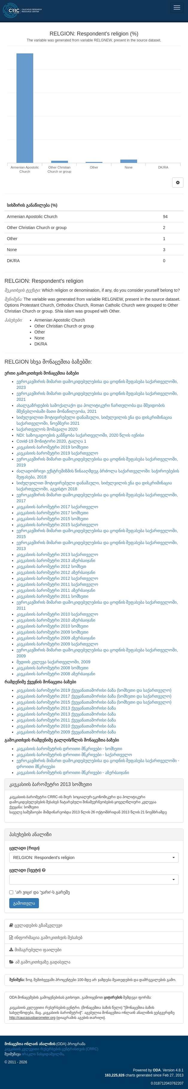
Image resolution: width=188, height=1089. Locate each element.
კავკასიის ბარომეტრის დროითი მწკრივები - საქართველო (74, 754)
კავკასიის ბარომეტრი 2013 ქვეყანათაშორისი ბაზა (66, 708)
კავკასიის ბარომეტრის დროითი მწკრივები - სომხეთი (69, 748)
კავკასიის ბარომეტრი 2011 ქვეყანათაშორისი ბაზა (66, 720)
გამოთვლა (24, 903)
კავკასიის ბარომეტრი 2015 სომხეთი (52, 518)
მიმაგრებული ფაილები (35, 949)
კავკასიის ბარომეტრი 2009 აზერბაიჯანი (55, 638)
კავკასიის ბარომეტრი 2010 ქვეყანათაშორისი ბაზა (66, 726)
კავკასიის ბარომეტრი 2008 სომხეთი (52, 667)
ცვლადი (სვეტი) (25, 870)
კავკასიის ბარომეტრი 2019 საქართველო (57, 453)
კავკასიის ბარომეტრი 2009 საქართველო (57, 644)
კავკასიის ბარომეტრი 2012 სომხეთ (51, 566)
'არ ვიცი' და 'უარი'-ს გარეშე (39, 892)
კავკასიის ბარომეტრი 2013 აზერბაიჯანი (55, 560)
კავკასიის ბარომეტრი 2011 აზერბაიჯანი (55, 590)
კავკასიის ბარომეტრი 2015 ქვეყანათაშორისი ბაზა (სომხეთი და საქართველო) (94, 702)
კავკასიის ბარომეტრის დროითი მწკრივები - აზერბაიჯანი (72, 772)
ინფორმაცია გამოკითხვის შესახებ (45, 937)
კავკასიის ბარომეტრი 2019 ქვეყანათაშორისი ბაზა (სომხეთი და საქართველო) (94, 690)
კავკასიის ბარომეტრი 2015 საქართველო (57, 524)
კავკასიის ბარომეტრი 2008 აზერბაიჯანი (55, 673)
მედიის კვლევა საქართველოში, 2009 (53, 661)
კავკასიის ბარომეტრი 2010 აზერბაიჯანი (55, 620)
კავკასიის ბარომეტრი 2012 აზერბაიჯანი (55, 572)
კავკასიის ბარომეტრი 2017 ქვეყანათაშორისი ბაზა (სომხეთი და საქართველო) (94, 696)
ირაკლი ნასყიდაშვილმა (42, 1054)
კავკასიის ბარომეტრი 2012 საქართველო (57, 578)
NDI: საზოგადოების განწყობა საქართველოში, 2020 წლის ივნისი (80, 435)
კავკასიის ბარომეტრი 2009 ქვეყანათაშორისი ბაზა (66, 732)
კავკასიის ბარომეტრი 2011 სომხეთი (52, 596)
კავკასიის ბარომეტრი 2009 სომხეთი (52, 632)
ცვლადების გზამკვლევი (35, 925)
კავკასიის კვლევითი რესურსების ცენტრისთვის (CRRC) (51, 1049)
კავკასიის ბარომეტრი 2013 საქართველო (57, 554)
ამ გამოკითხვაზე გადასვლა (39, 962)
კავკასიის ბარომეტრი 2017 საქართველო (57, 506)
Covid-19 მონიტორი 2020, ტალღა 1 (51, 441)
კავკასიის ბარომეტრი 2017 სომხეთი (52, 512)
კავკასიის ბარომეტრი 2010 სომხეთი (52, 626)
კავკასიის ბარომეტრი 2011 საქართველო (57, 584)
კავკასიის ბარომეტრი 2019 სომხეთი (52, 447)
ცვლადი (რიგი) (24, 848)
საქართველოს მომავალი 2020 (47, 429)
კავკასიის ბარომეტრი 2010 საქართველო (57, 614)
